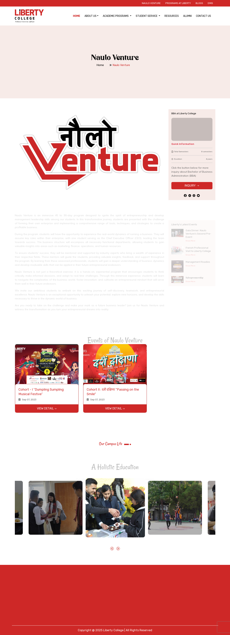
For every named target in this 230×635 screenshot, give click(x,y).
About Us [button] (90, 16)
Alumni (187, 16)
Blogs (199, 3)
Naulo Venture (151, 3)
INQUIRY (192, 185)
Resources (171, 16)
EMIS (210, 3)
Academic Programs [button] (116, 16)
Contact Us (203, 16)
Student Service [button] (147, 16)
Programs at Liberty (178, 3)
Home (76, 16)
